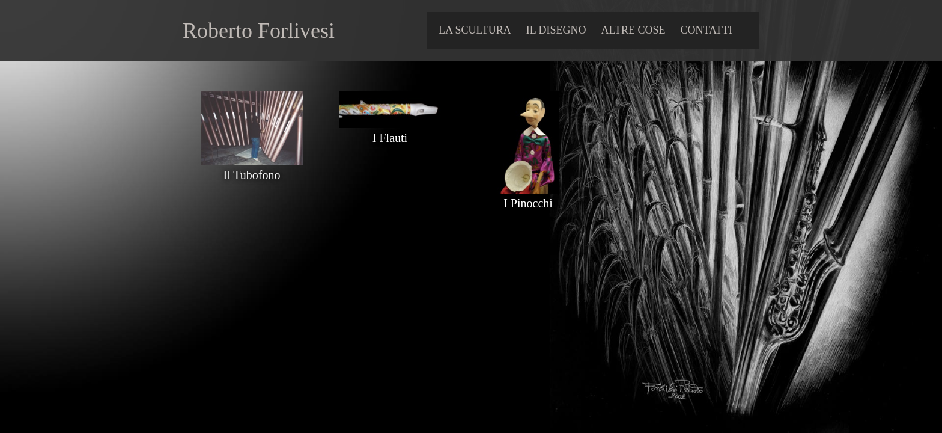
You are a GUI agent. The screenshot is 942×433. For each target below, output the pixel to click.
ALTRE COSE (633, 30)
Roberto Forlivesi (259, 31)
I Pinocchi (528, 196)
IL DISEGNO (556, 30)
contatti (706, 30)
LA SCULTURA (475, 30)
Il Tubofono (252, 168)
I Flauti (390, 130)
